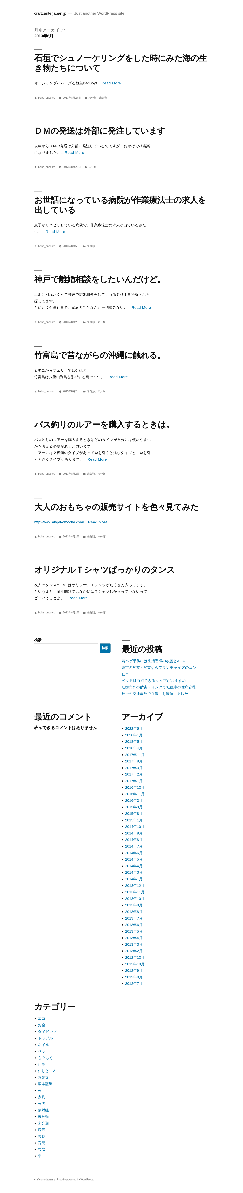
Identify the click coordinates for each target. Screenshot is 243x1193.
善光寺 (43, 1077)
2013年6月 (134, 925)
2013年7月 (134, 918)
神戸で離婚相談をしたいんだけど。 (99, 279)
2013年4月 (134, 938)
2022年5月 (134, 728)
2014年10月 (135, 827)
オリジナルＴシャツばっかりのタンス (104, 569)
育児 (41, 1143)
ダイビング (47, 1032)
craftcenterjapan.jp (50, 13)
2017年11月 (135, 755)
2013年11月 (135, 892)
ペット (43, 1051)
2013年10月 (135, 899)
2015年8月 (134, 814)
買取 (41, 1149)
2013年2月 (134, 951)
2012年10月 (135, 964)
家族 (41, 1103)
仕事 (41, 1064)
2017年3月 (134, 768)
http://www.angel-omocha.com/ (59, 522)
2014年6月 (134, 853)
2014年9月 (134, 833)
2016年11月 (135, 794)
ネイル (43, 1045)
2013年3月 (134, 944)
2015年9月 (134, 807)
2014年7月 (134, 846)
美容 (41, 1136)
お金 (41, 1025)
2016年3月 (134, 800)
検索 (38, 640)
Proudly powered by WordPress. (75, 1179)
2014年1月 (134, 879)
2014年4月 (134, 866)
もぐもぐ (45, 1058)
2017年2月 (134, 774)
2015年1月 (134, 820)
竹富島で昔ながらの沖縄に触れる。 (99, 355)
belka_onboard (46, 97)
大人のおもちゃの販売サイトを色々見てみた (116, 506)
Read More (111, 83)
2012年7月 (134, 984)
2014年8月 (134, 840)
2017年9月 (134, 761)
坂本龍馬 (45, 1084)
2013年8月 (134, 912)
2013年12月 (135, 886)
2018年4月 (134, 748)
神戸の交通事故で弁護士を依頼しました (155, 694)
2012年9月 (134, 970)
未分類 (92, 97)
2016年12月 (135, 787)
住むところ (47, 1071)
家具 (41, 1097)
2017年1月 (134, 781)
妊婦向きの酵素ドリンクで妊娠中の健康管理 (159, 687)
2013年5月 (134, 931)
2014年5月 (134, 859)
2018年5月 (134, 741)
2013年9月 (134, 905)
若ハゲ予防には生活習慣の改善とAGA (153, 661)
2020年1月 (134, 735)
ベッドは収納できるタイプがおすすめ (154, 681)
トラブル (45, 1038)
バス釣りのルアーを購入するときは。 (104, 424)
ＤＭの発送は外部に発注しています (99, 130)
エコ (41, 1018)
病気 (41, 1130)
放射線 (43, 1110)
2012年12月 (135, 957)
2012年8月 (134, 977)
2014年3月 (134, 872)
